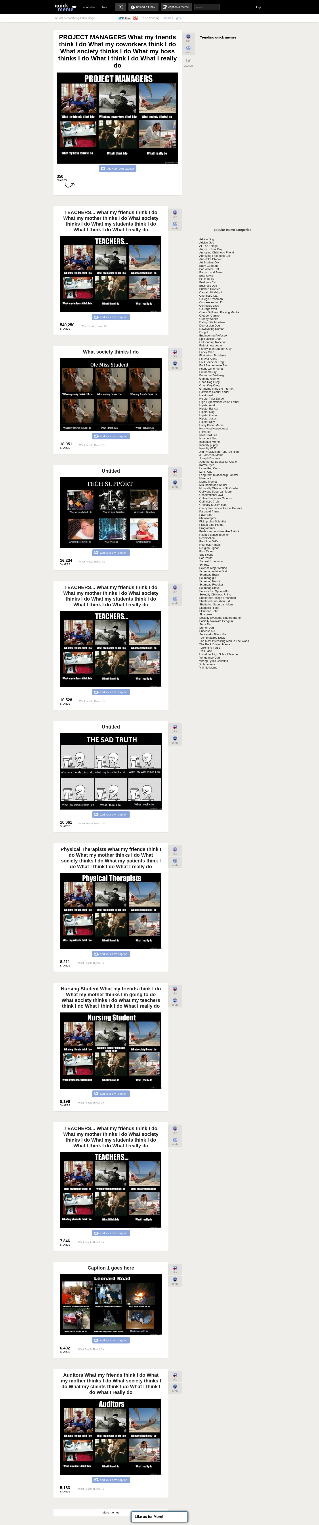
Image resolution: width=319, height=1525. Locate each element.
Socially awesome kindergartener (220, 617)
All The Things (208, 245)
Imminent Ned (208, 438)
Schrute (204, 564)
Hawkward (206, 395)
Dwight (203, 332)
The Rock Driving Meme (214, 644)
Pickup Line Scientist (212, 521)
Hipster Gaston (209, 415)
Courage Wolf (208, 309)
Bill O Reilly (206, 279)
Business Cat (207, 282)
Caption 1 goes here (111, 1268)
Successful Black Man (213, 634)
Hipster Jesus (208, 418)
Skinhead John (208, 611)
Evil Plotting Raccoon (213, 342)
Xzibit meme (207, 664)
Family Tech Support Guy (215, 348)
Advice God (206, 242)
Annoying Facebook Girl (214, 255)
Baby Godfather (209, 265)
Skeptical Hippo (209, 607)
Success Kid (207, 631)
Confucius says (209, 305)
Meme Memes (208, 481)
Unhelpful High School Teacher (219, 654)
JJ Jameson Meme (211, 455)
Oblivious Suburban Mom (215, 491)
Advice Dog (206, 239)
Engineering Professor (213, 335)
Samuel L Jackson (211, 561)
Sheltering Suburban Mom (216, 604)
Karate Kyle (206, 465)
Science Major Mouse (213, 568)
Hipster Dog (207, 412)
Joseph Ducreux (209, 458)
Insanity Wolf (207, 448)
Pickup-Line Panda (211, 524)
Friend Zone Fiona (211, 368)
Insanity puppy (208, 445)
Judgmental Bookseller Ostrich (218, 461)
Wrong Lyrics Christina (213, 661)
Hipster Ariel (207, 405)
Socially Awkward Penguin (216, 621)
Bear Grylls (206, 275)
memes (168, 18)
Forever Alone (208, 358)
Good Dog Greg (209, 382)
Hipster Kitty (207, 421)
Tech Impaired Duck (212, 637)
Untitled (111, 471)
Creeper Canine (209, 315)
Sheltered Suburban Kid (214, 601)
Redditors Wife (208, 541)
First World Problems (212, 355)
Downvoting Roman (211, 329)
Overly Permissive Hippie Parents (220, 508)
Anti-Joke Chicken (211, 259)
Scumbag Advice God (213, 571)
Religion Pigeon (209, 548)
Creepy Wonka (208, 319)
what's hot (89, 7)
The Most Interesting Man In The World (224, 641)
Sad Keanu (206, 554)
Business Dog (208, 285)
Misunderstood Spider (213, 485)
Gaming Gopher (209, 378)
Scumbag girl (207, 578)
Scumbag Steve (209, 588)
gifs (178, 18)
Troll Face (205, 651)
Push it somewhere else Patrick (219, 531)
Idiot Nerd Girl (208, 435)
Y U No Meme (208, 667)
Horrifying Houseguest (213, 428)
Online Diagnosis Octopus (216, 498)
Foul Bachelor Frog (211, 362)
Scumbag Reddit (210, 581)
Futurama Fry (208, 372)
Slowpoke (205, 614)
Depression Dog (209, 325)
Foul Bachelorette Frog (214, 365)
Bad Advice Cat (209, 269)
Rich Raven (206, 551)
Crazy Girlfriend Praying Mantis (219, 312)
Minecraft (205, 478)
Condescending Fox (212, 302)
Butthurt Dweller (209, 289)
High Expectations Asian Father (219, 402)
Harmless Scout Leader (214, 392)
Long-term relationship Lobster (218, 475)
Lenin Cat (205, 471)
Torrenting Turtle (209, 647)
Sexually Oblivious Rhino (215, 594)
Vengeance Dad (209, 657)
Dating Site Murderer (212, 322)
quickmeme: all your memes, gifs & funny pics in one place (65, 7)
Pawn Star (206, 514)
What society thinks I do (111, 352)
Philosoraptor (207, 518)
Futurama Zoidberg (211, 375)
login (259, 7)
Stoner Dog (206, 627)
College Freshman (211, 299)
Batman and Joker (211, 272)
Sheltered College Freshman (217, 597)
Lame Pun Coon (209, 468)
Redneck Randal (210, 544)
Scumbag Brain (209, 574)
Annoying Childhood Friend (216, 252)
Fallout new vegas (211, 345)
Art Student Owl (209, 262)
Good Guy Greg (209, 385)
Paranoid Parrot (209, 511)
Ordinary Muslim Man (213, 504)
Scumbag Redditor (211, 584)
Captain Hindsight (210, 292)
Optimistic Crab (209, 501)
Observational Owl (211, 495)
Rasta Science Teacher (214, 534)
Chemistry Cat (208, 295)
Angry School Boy (210, 249)
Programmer (207, 528)
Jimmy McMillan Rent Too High (219, 451)
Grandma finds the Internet (216, 388)
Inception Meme (209, 441)
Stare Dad (205, 624)
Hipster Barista (208, 408)
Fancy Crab (206, 352)
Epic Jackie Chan (210, 338)
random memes (120, 7)
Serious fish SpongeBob (214, 591)
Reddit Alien (207, 538)
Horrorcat (205, 431)
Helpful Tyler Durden (212, 398)
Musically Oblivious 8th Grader (218, 488)
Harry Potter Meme (211, 425)
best (105, 7)
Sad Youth (205, 558)
